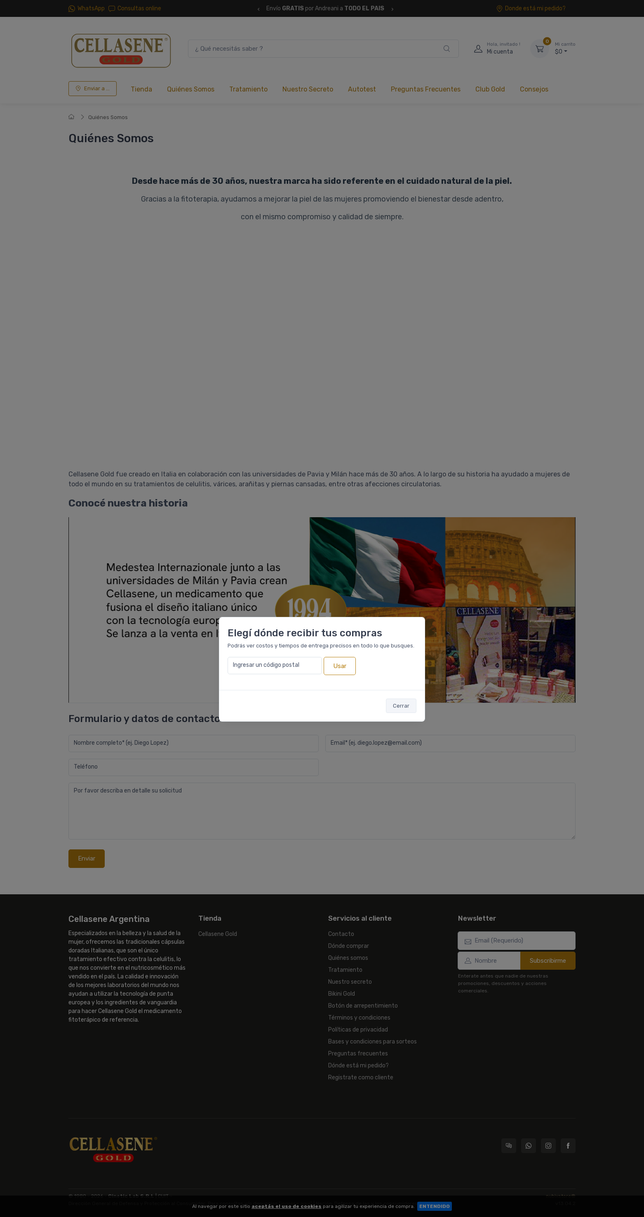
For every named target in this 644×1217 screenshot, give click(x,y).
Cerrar (401, 706)
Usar (339, 666)
